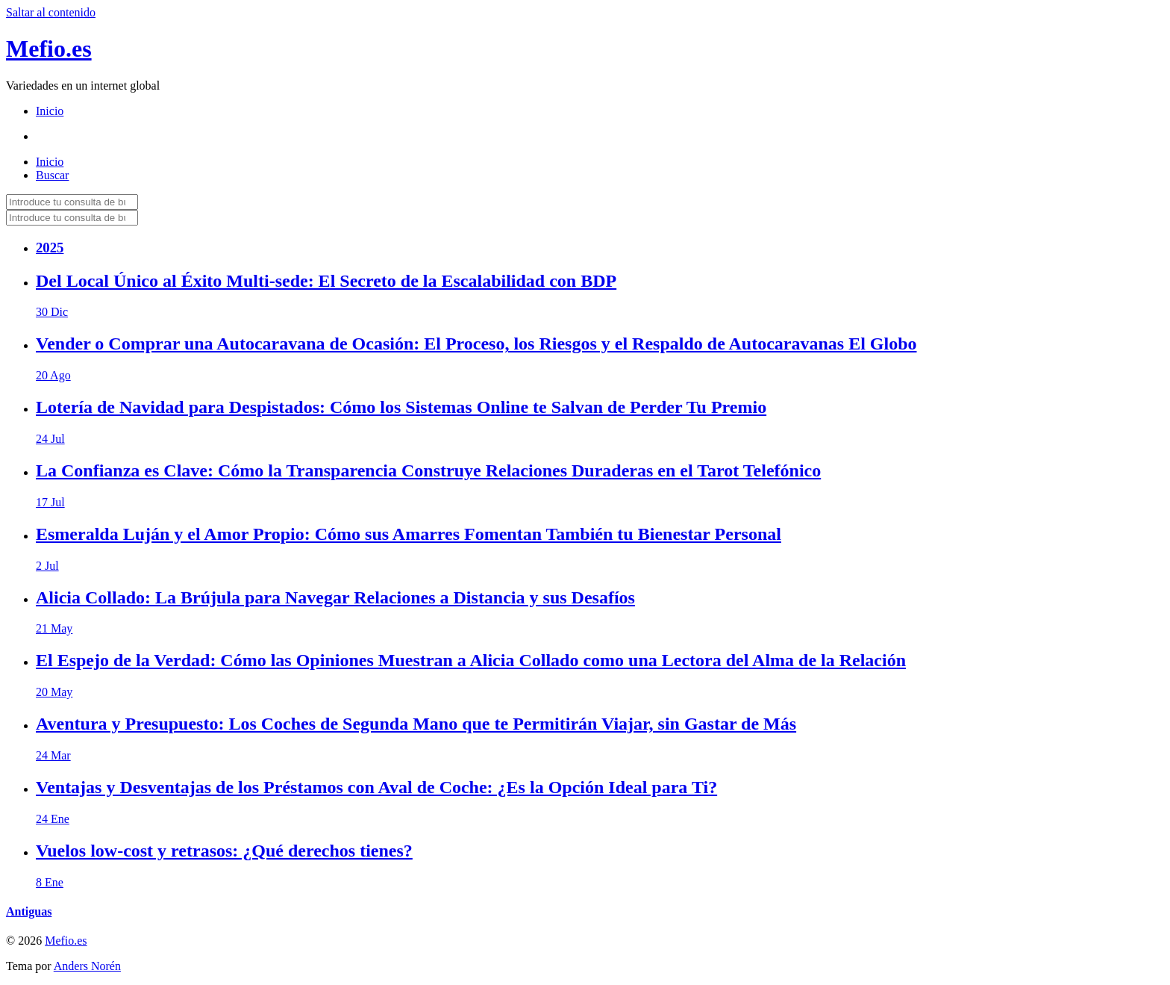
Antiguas (28, 911)
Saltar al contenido (51, 12)
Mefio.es (49, 48)
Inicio (49, 111)
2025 (49, 247)
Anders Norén (87, 966)
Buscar (52, 175)
